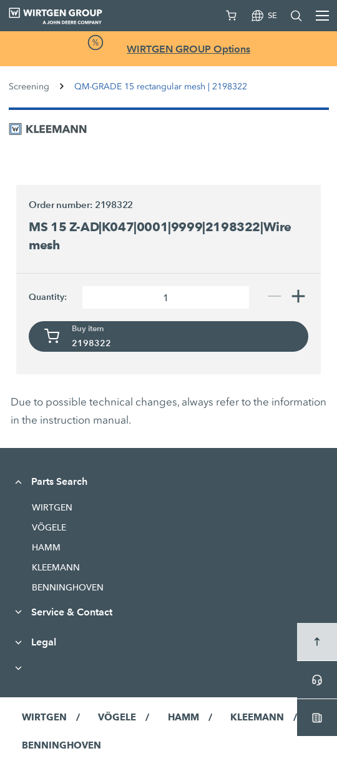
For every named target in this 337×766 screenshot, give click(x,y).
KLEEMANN (56, 567)
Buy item (88, 329)
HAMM (46, 547)
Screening (29, 86)
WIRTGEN (52, 507)
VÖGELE (49, 527)
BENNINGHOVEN (68, 587)
